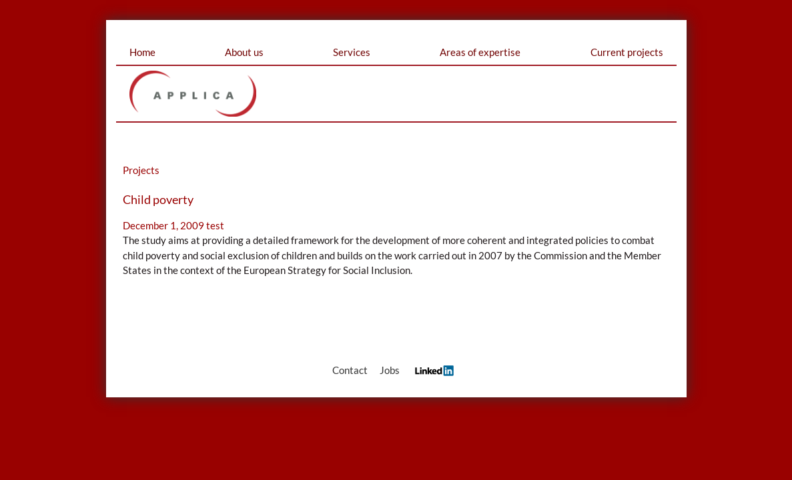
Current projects (626, 52)
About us (244, 52)
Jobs (390, 370)
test (215, 225)
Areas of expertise (480, 52)
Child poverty (158, 199)
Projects (141, 170)
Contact (350, 370)
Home (142, 52)
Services (351, 52)
